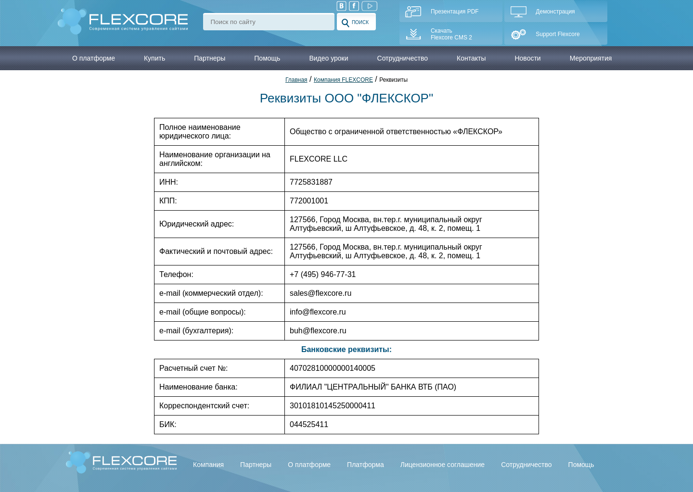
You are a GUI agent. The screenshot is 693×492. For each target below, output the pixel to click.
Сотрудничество (526, 464)
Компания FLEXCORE (343, 79)
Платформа (365, 464)
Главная (296, 79)
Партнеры (255, 464)
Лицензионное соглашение (442, 464)
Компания (208, 464)
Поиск (355, 23)
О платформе (309, 464)
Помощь (581, 464)
